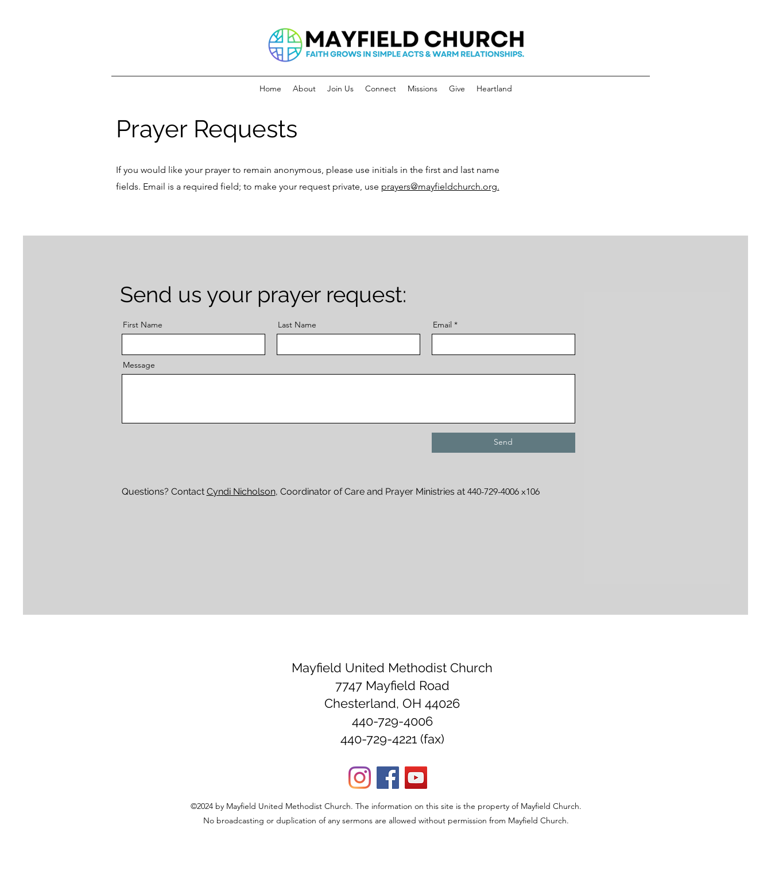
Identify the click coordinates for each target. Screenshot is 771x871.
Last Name (297, 325)
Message (139, 365)
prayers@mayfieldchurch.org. (440, 186)
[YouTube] (416, 777)
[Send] (503, 443)
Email (442, 325)
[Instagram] (359, 777)
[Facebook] (388, 777)
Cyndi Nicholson (241, 491)
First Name (142, 325)
